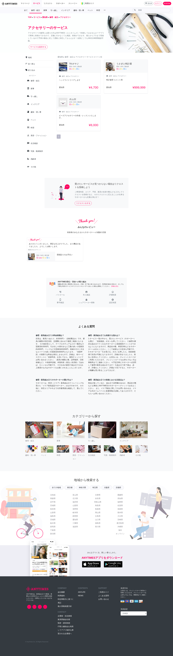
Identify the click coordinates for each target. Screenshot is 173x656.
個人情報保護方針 (65, 606)
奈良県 (97, 498)
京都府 (118, 487)
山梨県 (75, 505)
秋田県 (52, 509)
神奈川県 (82, 487)
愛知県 (75, 520)
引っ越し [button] (54, 10)
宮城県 (52, 505)
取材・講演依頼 (64, 623)
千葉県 (52, 530)
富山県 (75, 495)
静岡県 (75, 516)
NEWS (80, 596)
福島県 (52, 516)
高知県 (120, 498)
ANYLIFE (81, 592)
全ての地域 (56, 487)
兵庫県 (97, 495)
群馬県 (52, 527)
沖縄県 (120, 527)
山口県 (97, 520)
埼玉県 (95, 487)
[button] (148, 3)
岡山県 (97, 512)
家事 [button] (45, 10)
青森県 (52, 498)
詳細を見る (114, 286)
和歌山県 (97, 502)
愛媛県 (120, 495)
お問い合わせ (103, 599)
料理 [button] (98, 10)
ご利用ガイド (103, 592)
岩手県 (52, 502)
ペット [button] (90, 10)
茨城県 (52, 520)
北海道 (52, 495)
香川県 (97, 527)
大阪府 (106, 487)
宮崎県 (120, 520)
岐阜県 (75, 512)
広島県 (97, 516)
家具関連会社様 (64, 619)
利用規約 (61, 596)
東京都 (69, 487)
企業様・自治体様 (65, 616)
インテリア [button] (65, 10)
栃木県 (52, 523)
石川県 (75, 498)
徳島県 (97, 523)
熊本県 (120, 512)
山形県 (52, 512)
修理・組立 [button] (35, 10)
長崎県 (120, 509)
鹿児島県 (120, 523)
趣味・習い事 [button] (78, 10)
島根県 (97, 509)
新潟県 (52, 534)
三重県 (75, 523)
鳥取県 (97, 505)
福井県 (75, 502)
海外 (120, 530)
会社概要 (61, 592)
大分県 (120, 516)
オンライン (120, 534)
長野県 (75, 509)
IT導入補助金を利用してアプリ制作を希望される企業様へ (66, 630)
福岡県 (120, 502)
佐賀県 (120, 505)
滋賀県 (75, 527)
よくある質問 (103, 596)
